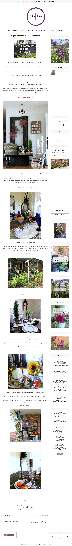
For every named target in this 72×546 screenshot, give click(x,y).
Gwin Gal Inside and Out (60, 442)
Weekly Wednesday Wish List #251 (60, 413)
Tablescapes (22, 30)
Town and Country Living (60, 386)
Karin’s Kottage (60, 361)
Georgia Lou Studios (47, 544)
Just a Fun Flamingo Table (59, 359)
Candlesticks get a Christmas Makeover (60, 401)
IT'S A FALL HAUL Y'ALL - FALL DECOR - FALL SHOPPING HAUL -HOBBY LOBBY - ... (59, 394)
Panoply (59, 426)
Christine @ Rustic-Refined (63, 71)
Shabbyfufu (59, 396)
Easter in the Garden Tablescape (60, 372)
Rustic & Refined (59, 377)
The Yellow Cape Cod (60, 380)
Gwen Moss (59, 389)
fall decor (34, 515)
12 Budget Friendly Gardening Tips (60, 437)
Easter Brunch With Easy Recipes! (60, 421)
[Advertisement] (60, 95)
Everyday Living (60, 415)
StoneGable (59, 412)
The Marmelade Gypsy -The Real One (59, 417)
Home (19, 1)
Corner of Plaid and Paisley (59, 371)
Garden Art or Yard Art (41, 30)
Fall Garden (38, 515)
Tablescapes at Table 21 (59, 447)
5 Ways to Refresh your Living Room (59, 390)
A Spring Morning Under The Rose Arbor (60, 416)
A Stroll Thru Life (59, 444)
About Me (25, 1)
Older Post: (38, 522)
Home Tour (30, 30)
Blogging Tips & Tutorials (36, 1)
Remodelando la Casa (59, 439)
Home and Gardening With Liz (60, 384)
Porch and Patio (52, 30)
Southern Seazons (59, 392)
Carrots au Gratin (60, 366)
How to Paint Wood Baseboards (59, 440)
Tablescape (46, 515)
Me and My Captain (60, 420)
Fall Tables (42, 515)
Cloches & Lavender (60, 367)
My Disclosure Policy (49, 1)
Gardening (15, 30)
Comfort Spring (60, 374)
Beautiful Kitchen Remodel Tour (59, 387)
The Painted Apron (59, 434)
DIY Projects (61, 30)
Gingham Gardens (59, 436)
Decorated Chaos (59, 400)
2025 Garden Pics (60, 150)
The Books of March (59, 418)
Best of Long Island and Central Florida (60, 365)
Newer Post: (12, 521)
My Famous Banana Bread (59, 445)
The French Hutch (59, 430)
